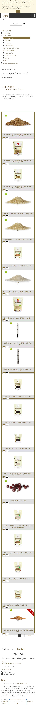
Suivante (28, 635)
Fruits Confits (7, 36)
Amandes (8, 43)
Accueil (3, 661)
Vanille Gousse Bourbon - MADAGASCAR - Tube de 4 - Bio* (17, 343)
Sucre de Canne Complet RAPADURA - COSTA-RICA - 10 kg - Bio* (18, 135)
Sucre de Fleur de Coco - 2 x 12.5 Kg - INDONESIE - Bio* (18, 630)
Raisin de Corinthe (8, 50)
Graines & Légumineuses (10, 63)
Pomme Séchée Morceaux (11, 48)
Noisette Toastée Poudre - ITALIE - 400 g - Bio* (18, 553)
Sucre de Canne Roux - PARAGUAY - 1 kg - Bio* (18, 266)
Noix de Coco (9, 45)
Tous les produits (6, 31)
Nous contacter (6, 669)
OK (18, 11)
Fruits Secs (6, 33)
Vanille (5, 60)
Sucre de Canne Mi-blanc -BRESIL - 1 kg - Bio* (18, 318)
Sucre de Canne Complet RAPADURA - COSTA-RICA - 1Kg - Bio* (18, 161)
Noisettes (8, 40)
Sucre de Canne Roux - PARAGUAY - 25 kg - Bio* (17, 214)
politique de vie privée (17, 3)
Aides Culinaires (8, 38)
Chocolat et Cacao (10, 55)
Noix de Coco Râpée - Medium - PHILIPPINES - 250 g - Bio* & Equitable (18, 474)
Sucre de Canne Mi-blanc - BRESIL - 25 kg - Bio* (17, 292)
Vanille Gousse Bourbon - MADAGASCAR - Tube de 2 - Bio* (17, 369)
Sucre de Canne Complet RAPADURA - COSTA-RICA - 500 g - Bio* (18, 187)
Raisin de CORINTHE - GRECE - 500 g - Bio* (18, 422)
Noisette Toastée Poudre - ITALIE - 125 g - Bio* (18, 605)
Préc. (6, 635)
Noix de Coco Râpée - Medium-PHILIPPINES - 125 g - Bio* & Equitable (18, 526)
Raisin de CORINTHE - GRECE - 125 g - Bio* (18, 448)
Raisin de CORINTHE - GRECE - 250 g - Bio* (18, 396)
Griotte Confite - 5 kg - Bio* (18, 501)
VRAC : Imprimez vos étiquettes (11, 663)
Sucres (7, 58)
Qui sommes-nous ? (22, 683)
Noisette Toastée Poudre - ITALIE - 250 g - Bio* (18, 579)
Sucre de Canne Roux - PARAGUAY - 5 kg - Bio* (17, 240)
